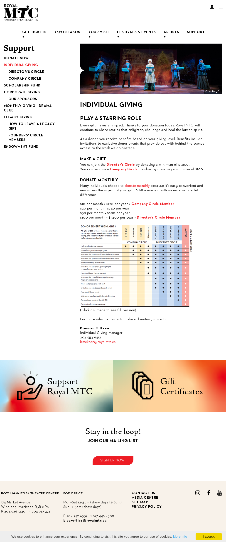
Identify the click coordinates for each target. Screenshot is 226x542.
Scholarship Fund (22, 85)
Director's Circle (26, 72)
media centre (145, 498)
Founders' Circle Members (25, 138)
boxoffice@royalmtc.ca (86, 520)
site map (140, 502)
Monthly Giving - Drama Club (28, 108)
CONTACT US (143, 493)
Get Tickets (34, 32)
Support (196, 32)
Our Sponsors (22, 99)
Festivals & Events (136, 32)
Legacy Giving (18, 117)
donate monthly (137, 186)
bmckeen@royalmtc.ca (98, 342)
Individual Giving (21, 65)
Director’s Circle (121, 165)
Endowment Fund (21, 147)
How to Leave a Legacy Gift (31, 126)
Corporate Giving (22, 92)
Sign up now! (113, 460)
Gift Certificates (181, 387)
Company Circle (24, 79)
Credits (212, 91)
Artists (171, 32)
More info (180, 536)
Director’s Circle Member (158, 217)
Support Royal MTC (70, 387)
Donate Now (16, 58)
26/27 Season (67, 32)
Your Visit (98, 32)
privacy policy (147, 507)
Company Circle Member (152, 204)
